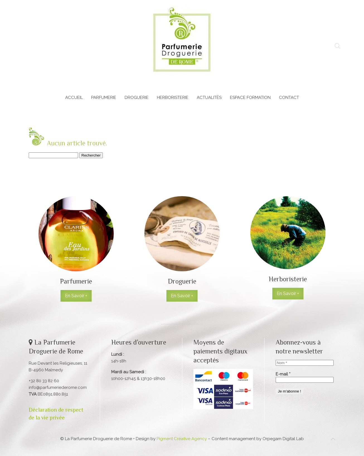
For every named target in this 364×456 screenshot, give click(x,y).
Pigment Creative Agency (182, 438)
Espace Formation (250, 97)
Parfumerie (103, 97)
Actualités (209, 97)
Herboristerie (172, 97)
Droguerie (137, 97)
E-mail (283, 374)
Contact (289, 97)
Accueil (74, 97)
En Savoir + (76, 295)
